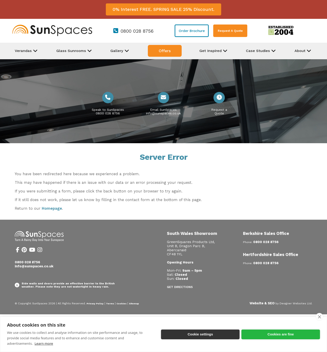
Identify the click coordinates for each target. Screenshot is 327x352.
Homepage (52, 208)
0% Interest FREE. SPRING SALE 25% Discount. (163, 9)
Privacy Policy (95, 303)
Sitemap (134, 303)
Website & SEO (262, 303)
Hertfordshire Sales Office (270, 254)
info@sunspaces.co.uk (163, 113)
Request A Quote (230, 30)
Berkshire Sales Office (266, 233)
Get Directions (180, 287)
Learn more (44, 343)
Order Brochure (192, 31)
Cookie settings (200, 334)
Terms (110, 303)
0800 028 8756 (137, 31)
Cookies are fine (281, 334)
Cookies (121, 303)
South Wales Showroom (192, 233)
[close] (319, 317)
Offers (165, 51)
